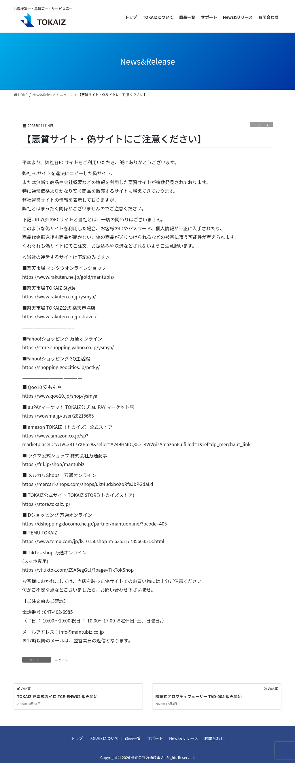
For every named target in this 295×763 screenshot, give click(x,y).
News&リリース (187, 738)
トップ (71, 738)
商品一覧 (132, 738)
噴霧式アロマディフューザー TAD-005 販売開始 (198, 696)
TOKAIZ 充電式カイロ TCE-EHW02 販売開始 (57, 696)
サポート (156, 738)
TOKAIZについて (100, 738)
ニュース (261, 125)
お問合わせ (220, 738)
